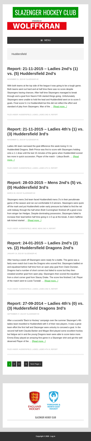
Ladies (35, 115)
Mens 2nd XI (43, 228)
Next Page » (35, 364)
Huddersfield (25, 115)
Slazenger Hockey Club (45, 12)
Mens (34, 228)
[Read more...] (60, 106)
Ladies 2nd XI (44, 115)
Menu (47, 40)
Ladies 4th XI (44, 168)
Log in (52, 436)
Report (54, 115)
